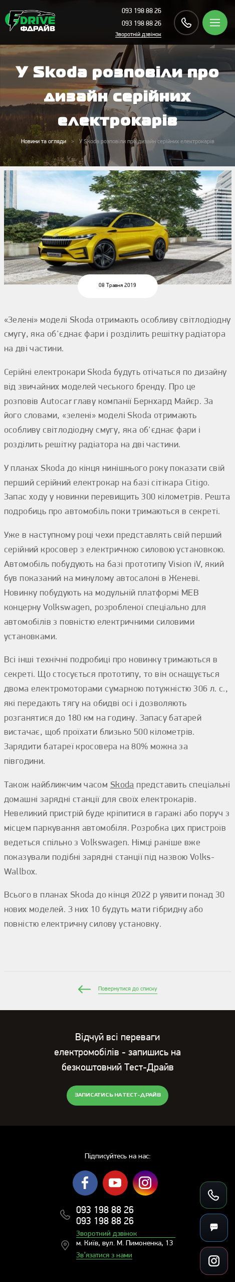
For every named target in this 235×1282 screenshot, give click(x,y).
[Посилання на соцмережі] (214, 1261)
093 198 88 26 (141, 11)
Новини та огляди (43, 142)
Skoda (122, 785)
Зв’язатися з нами (104, 1255)
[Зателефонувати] (213, 1195)
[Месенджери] (214, 1228)
